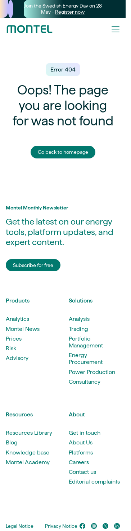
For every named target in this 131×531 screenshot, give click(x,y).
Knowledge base (27, 452)
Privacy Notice (61, 526)
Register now (70, 12)
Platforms (81, 452)
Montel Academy (28, 462)
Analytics (17, 319)
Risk (11, 348)
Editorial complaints (94, 482)
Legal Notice (19, 526)
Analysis (79, 319)
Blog (12, 442)
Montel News (23, 329)
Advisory (17, 358)
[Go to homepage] (29, 29)
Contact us (82, 472)
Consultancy (84, 382)
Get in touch (84, 433)
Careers (79, 462)
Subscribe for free (33, 265)
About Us (80, 442)
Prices (14, 339)
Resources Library (29, 433)
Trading (78, 329)
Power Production (92, 372)
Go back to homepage (63, 152)
